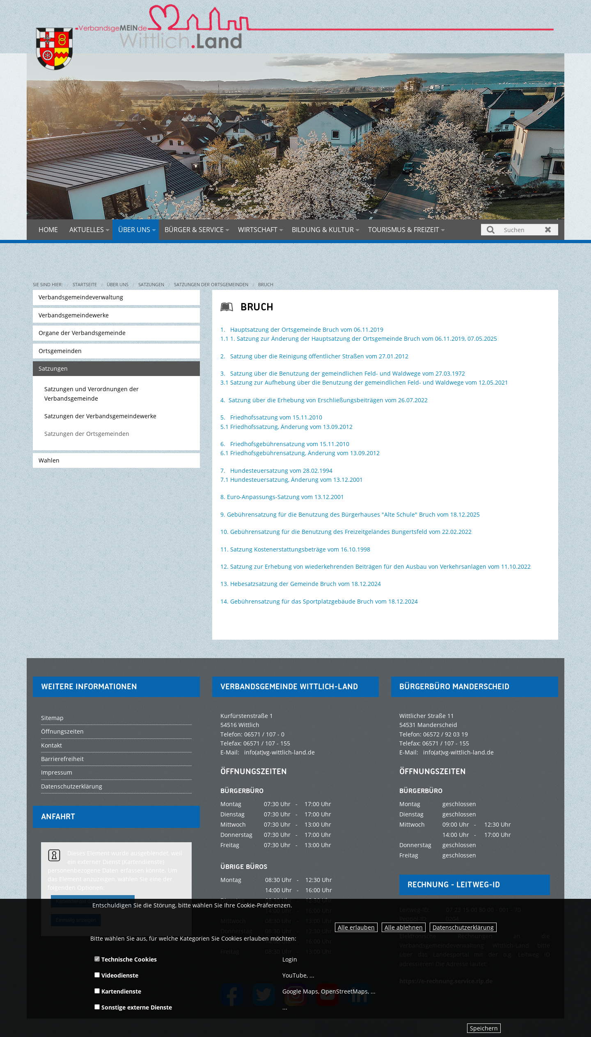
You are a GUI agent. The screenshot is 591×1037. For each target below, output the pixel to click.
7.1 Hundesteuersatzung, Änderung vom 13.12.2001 (291, 479)
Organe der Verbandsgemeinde (82, 333)
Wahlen (49, 460)
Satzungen (151, 284)
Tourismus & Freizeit (403, 229)
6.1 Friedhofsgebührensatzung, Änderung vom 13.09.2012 (300, 453)
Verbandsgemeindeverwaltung (81, 297)
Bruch (265, 284)
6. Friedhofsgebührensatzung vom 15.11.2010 (284, 444)
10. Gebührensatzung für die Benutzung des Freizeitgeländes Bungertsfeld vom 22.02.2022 (346, 532)
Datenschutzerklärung (463, 927)
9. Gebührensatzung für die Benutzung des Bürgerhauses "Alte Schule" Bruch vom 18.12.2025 (350, 514)
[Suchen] (519, 229)
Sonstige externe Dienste (133, 1007)
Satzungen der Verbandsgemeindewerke (100, 416)
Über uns (134, 229)
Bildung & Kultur (323, 229)
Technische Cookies (125, 959)
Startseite (85, 284)
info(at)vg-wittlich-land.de (279, 752)
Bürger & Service (194, 229)
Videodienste (116, 975)
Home (48, 229)
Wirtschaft (257, 229)
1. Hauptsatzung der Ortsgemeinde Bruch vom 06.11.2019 (301, 329)
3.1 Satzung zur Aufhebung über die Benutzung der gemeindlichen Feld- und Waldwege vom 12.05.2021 (364, 382)
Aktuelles (86, 229)
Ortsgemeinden (60, 351)
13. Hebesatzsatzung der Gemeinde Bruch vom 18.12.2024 (300, 584)
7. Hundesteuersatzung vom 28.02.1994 (276, 470)
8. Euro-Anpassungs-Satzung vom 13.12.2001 (282, 497)
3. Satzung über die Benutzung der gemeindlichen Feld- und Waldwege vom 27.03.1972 (342, 373)
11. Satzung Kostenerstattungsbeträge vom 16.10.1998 (295, 549)
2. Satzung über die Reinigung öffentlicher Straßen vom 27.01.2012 (314, 356)
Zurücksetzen (548, 229)
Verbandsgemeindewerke (74, 315)
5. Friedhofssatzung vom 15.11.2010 (271, 417)
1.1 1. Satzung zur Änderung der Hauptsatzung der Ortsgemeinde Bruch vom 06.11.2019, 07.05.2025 (358, 338)
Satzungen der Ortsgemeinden (211, 284)
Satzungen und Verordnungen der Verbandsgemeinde (91, 393)
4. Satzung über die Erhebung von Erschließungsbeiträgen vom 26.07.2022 (324, 400)
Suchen (491, 229)
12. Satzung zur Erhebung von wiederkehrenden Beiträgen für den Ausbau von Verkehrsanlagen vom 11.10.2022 (375, 566)
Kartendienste (117, 991)
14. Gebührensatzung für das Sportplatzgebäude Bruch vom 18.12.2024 (319, 601)
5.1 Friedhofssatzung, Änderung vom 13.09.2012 (286, 427)
